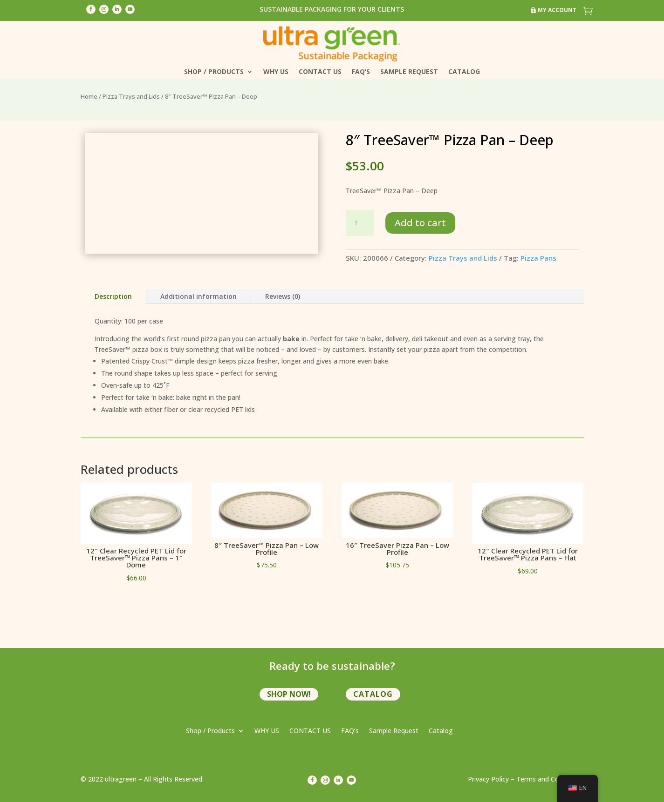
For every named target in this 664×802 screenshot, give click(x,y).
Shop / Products (214, 72)
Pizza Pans (538, 258)
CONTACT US (320, 72)
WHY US (275, 72)
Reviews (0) (282, 296)
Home (89, 96)
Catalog (464, 72)
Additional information (198, 296)
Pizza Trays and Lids (131, 96)
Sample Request (409, 72)
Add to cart (420, 222)
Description (113, 296)
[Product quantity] (360, 223)
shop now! (289, 694)
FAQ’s (361, 72)
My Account (557, 10)
